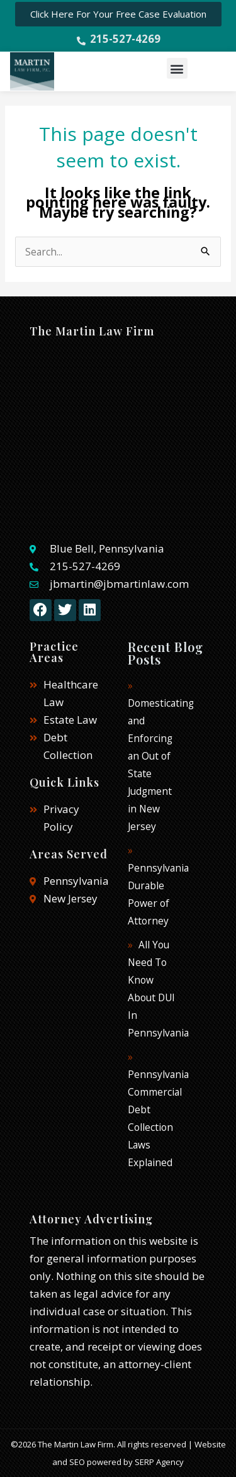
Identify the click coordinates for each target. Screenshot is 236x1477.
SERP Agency (159, 1462)
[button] (177, 68)
